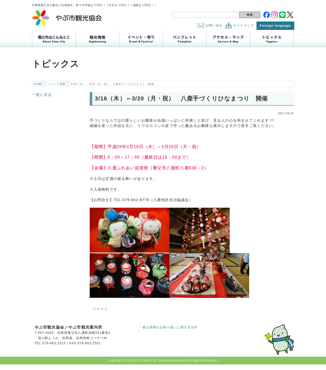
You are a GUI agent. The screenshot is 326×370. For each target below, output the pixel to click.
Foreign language (275, 26)
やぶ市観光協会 (67, 17)
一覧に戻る (42, 95)
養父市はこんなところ (54, 39)
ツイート (100, 309)
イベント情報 (56, 84)
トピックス (271, 39)
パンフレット (184, 39)
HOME (38, 84)
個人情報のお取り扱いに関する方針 (170, 327)
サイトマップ (243, 25)
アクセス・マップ (228, 39)
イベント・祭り (141, 39)
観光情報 (97, 39)
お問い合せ (214, 25)
